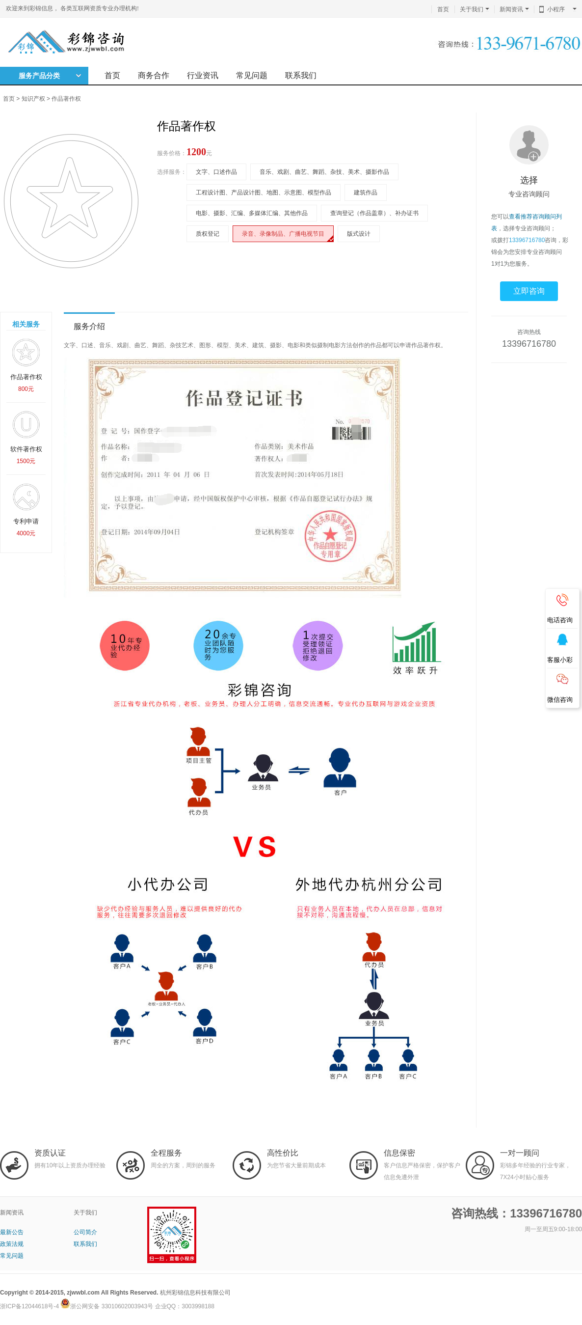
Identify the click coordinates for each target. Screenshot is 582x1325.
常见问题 (251, 75)
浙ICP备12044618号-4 (29, 1306)
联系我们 (301, 75)
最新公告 (12, 1232)
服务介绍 (89, 326)
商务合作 (153, 75)
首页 (443, 9)
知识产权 (33, 98)
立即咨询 (529, 291)
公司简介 (85, 1232)
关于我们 (474, 9)
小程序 (562, 9)
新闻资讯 (514, 9)
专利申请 (26, 509)
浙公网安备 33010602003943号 (106, 1306)
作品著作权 (66, 98)
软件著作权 (26, 437)
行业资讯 (202, 75)
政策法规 (12, 1244)
